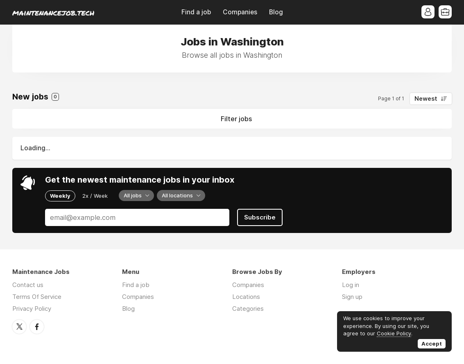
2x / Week (95, 195)
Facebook (37, 327)
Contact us (27, 285)
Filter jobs (236, 119)
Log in (350, 285)
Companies (240, 12)
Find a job (196, 12)
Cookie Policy (394, 333)
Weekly (60, 195)
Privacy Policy (31, 308)
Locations (246, 297)
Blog (276, 12)
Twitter (19, 327)
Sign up (352, 297)
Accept (431, 343)
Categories (248, 308)
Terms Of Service (36, 297)
